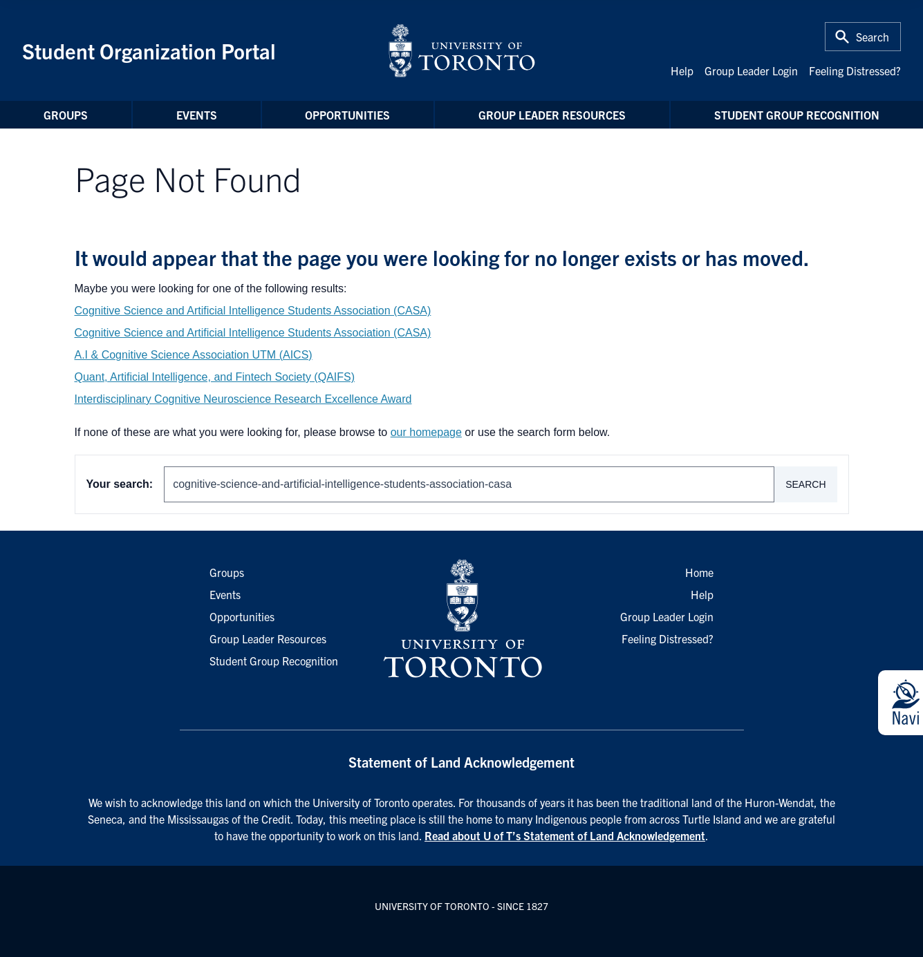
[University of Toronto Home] (462, 50)
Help (682, 70)
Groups (66, 115)
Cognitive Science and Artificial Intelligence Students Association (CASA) (253, 310)
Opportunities (347, 115)
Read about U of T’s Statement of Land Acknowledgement (565, 835)
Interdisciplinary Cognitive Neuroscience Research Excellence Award (243, 399)
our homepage (426, 432)
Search (805, 484)
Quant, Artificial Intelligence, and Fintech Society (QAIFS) (215, 377)
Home (699, 572)
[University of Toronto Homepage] (461, 619)
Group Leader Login (751, 70)
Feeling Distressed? (855, 70)
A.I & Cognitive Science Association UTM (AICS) (194, 355)
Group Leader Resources (552, 115)
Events (196, 115)
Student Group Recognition (796, 115)
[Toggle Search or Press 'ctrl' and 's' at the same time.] (863, 36)
